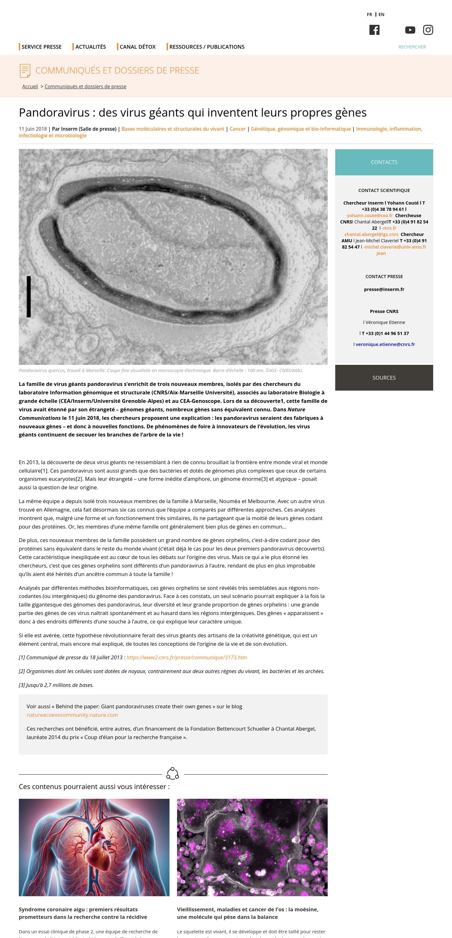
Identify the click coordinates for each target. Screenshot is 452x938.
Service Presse (42, 46)
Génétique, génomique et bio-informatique (301, 129)
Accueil (30, 86)
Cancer (238, 129)
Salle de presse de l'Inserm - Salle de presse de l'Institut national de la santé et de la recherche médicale (108, 18)
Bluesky (392, 30)
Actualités (90, 46)
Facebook (374, 30)
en (382, 14)
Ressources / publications (207, 46)
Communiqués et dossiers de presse (85, 86)
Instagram (428, 30)
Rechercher (412, 47)
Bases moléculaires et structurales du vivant (173, 129)
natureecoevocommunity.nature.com (72, 714)
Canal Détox (138, 46)
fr (369, 14)
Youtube (410, 30)
